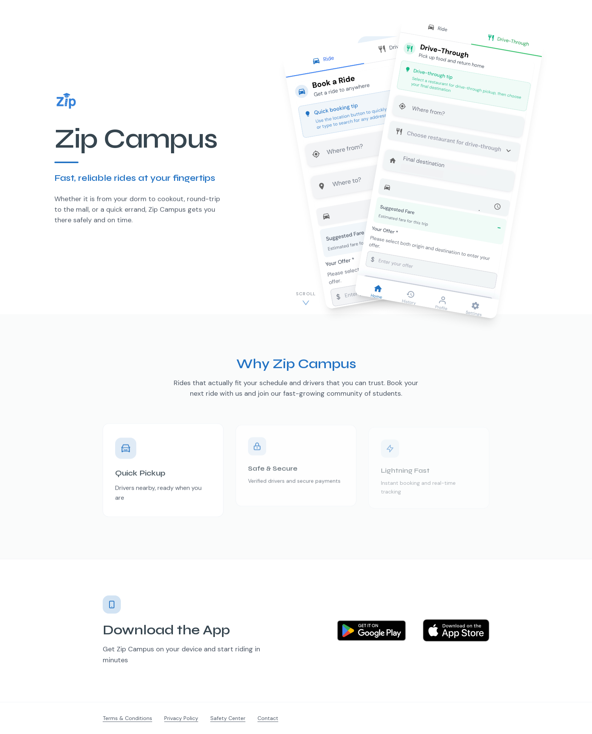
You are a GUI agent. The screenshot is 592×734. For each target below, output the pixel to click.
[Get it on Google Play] (371, 633)
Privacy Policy (181, 718)
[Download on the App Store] (456, 633)
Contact (267, 718)
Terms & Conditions (127, 718)
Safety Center (227, 718)
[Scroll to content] (306, 298)
